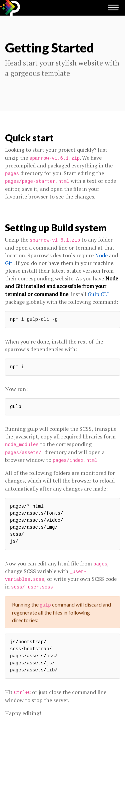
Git (8, 263)
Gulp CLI (98, 294)
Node (101, 255)
